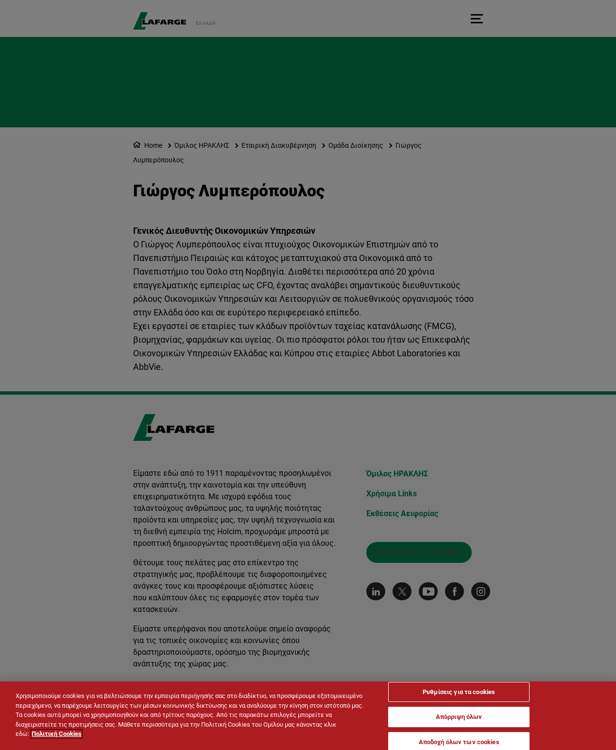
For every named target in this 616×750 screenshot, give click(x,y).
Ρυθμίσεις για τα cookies (459, 692)
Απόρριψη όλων (459, 717)
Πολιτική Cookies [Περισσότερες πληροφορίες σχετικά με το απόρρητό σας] (57, 734)
